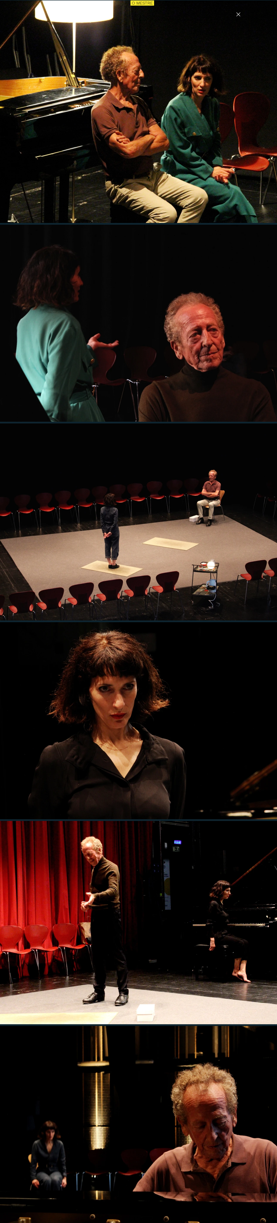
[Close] (238, 14)
